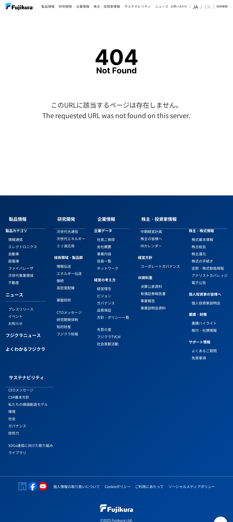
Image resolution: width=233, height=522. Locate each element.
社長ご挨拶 (106, 234)
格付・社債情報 (204, 324)
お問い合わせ (187, 6)
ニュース (161, 6)
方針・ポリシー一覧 (113, 311)
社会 (11, 407)
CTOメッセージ (69, 306)
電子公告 (199, 277)
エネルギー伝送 (69, 268)
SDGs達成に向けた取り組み (30, 434)
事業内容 (104, 248)
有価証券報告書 (153, 288)
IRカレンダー (151, 240)
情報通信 (15, 234)
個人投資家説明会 (206, 297)
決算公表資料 (151, 280)
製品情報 (48, 6)
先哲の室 (104, 324)
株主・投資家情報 (107, 6)
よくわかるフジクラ (25, 344)
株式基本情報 (202, 234)
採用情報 (221, 6)
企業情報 (82, 6)
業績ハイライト (204, 317)
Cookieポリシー (118, 475)
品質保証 (104, 304)
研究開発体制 (67, 314)
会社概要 (104, 241)
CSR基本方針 (18, 386)
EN (209, 6)
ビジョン (104, 290)
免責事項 (199, 352)
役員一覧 (104, 255)
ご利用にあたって (149, 475)
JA (202, 6)
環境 (11, 400)
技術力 (13, 422)
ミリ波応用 (66, 240)
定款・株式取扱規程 (208, 262)
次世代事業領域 (20, 269)
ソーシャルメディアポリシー (191, 475)
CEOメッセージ (20, 378)
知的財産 (64, 321)
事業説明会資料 (153, 302)
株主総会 (199, 241)
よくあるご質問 (204, 345)
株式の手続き (202, 255)
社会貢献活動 (107, 338)
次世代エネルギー (71, 233)
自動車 (13, 248)
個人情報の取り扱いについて (76, 475)
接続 (60, 275)
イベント (15, 310)
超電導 (13, 255)
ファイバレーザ (20, 262)
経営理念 (104, 283)
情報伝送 (64, 260)
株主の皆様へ (151, 233)
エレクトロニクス (22, 241)
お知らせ (15, 317)
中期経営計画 (151, 226)
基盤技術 (64, 294)
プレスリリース (20, 303)
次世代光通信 (67, 226)
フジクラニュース (23, 330)
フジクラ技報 (67, 328)
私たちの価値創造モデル (28, 393)
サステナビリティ (138, 6)
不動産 (13, 277)
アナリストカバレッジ (209, 269)
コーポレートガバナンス (160, 260)
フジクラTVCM (109, 331)
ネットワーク (107, 262)
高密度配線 (66, 282)
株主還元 (199, 248)
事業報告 (148, 295)
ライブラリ (17, 441)
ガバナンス (106, 297)
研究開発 (65, 6)
